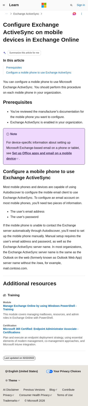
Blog (52, 389)
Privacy (7, 395)
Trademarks (10, 400)
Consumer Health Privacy (34, 395)
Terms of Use (65, 395)
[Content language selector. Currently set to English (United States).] (21, 371)
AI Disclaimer (11, 389)
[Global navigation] (4, 5)
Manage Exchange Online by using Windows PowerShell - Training (40, 307)
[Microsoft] (44, 5)
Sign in (81, 5)
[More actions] (81, 14)
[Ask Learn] (74, 14)
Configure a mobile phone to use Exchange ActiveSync (38, 72)
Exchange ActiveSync (26, 13)
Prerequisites (14, 67)
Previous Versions (34, 389)
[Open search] (71, 5)
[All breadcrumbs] (6, 14)
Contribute (68, 389)
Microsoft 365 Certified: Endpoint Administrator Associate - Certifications (40, 330)
